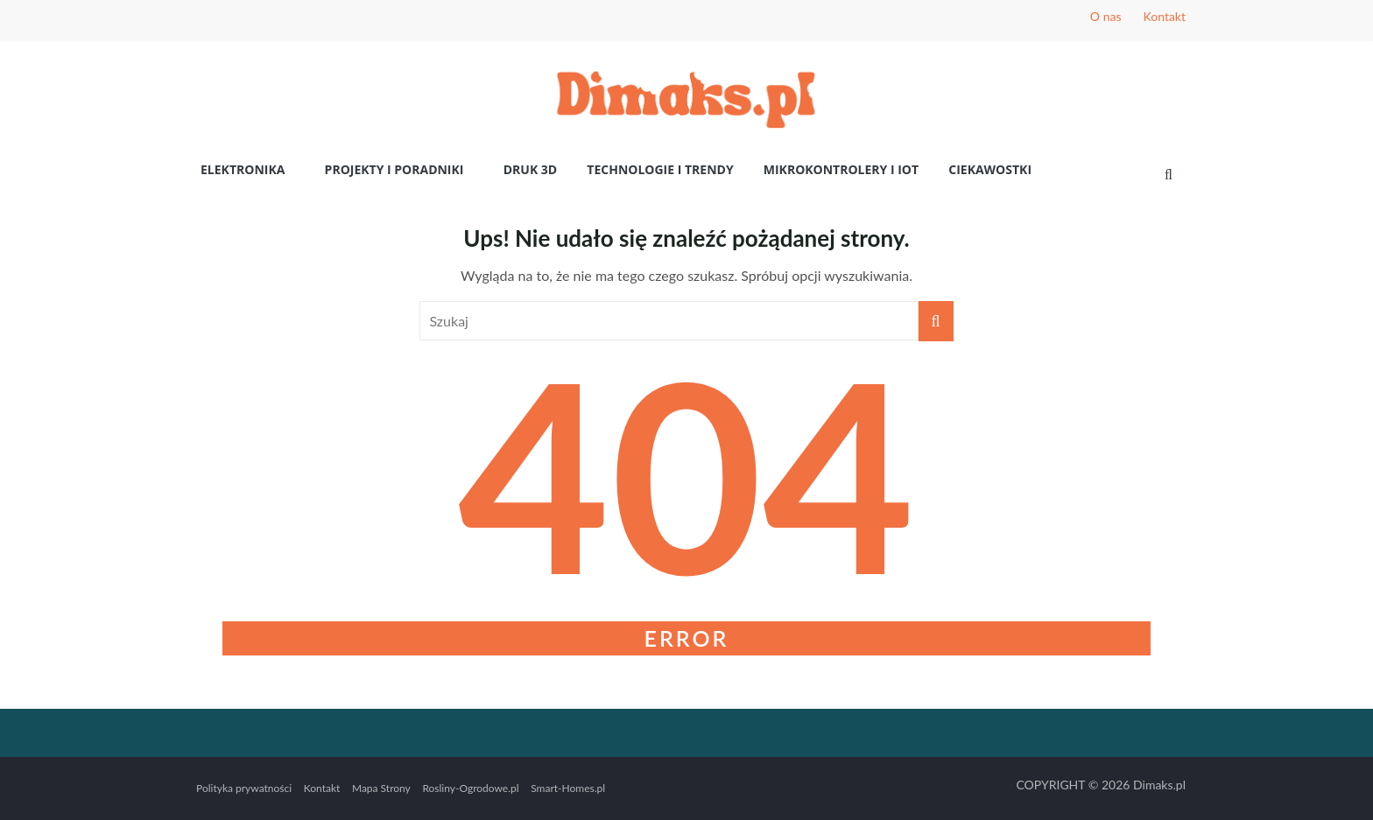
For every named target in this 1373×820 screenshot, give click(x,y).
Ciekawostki (990, 169)
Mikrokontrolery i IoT (841, 169)
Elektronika (243, 169)
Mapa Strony (381, 788)
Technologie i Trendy (660, 169)
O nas (1106, 16)
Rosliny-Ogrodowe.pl (470, 788)
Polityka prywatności (244, 788)
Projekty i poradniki (394, 169)
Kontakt (1164, 16)
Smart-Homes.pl (568, 788)
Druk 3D (530, 169)
